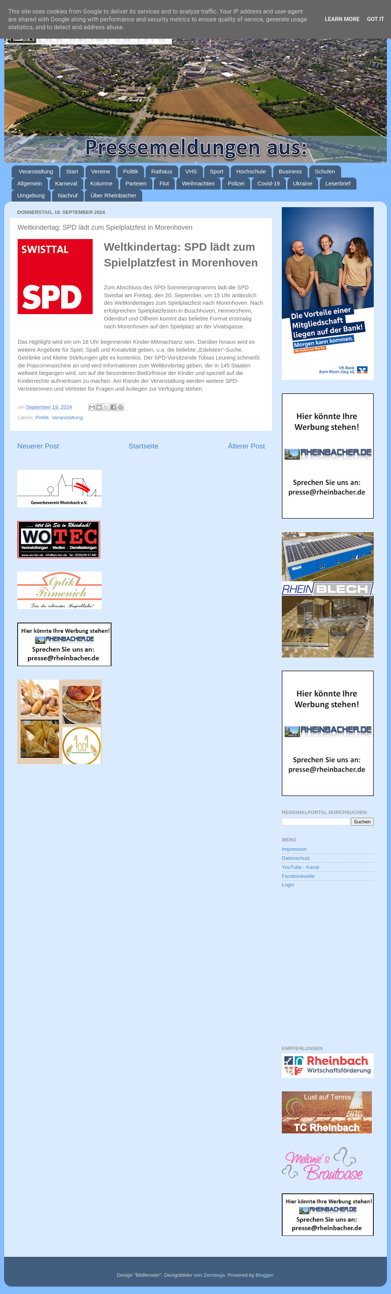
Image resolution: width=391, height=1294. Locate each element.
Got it (375, 19)
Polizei (236, 183)
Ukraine (303, 183)
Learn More (342, 19)
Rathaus (161, 171)
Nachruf (68, 195)
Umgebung (31, 195)
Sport (216, 171)
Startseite (143, 446)
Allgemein (29, 183)
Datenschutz (296, 858)
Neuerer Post (38, 446)
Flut (164, 183)
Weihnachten (198, 183)
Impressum (294, 849)
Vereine (100, 171)
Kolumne (101, 183)
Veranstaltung (36, 171)
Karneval (66, 183)
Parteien (136, 183)
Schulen (325, 171)
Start (72, 171)
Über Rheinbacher (113, 195)
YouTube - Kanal (300, 867)
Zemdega (214, 1275)
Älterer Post (246, 446)
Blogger (264, 1275)
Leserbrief (337, 183)
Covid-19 (268, 183)
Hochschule (251, 171)
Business (290, 171)
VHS (191, 171)
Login (288, 885)
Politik (130, 171)
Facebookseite (298, 876)
